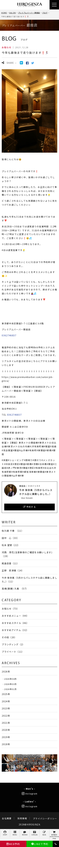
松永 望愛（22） (11, 545)
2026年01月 (10, 689)
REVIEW (25, 833)
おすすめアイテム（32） (15, 630)
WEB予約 (13, 844)
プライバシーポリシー (45, 818)
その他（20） (9, 637)
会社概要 (6, 818)
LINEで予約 (39, 844)
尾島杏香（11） (10, 563)
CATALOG (34, 833)
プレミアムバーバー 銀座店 (29, 13)
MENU (15, 833)
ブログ (45, 13)
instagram (29, 793)
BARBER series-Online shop (54, 835)
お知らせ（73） (10, 608)
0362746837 (9, 335)
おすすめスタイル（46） (15, 623)
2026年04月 (10, 678)
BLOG (44, 833)
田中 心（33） (10, 538)
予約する (29, 506)
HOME (4, 13)
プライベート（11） (13, 651)
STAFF (5, 833)
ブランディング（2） (13, 644)
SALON (12, 13)
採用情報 (22, 818)
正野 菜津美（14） (13, 570)
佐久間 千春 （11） (13, 530)
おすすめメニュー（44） (15, 615)
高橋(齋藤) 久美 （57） (15, 588)
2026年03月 (10, 683)
